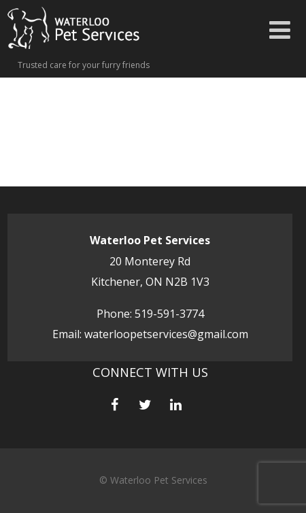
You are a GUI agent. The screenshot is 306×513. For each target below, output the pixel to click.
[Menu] (279, 29)
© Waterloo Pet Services (153, 480)
